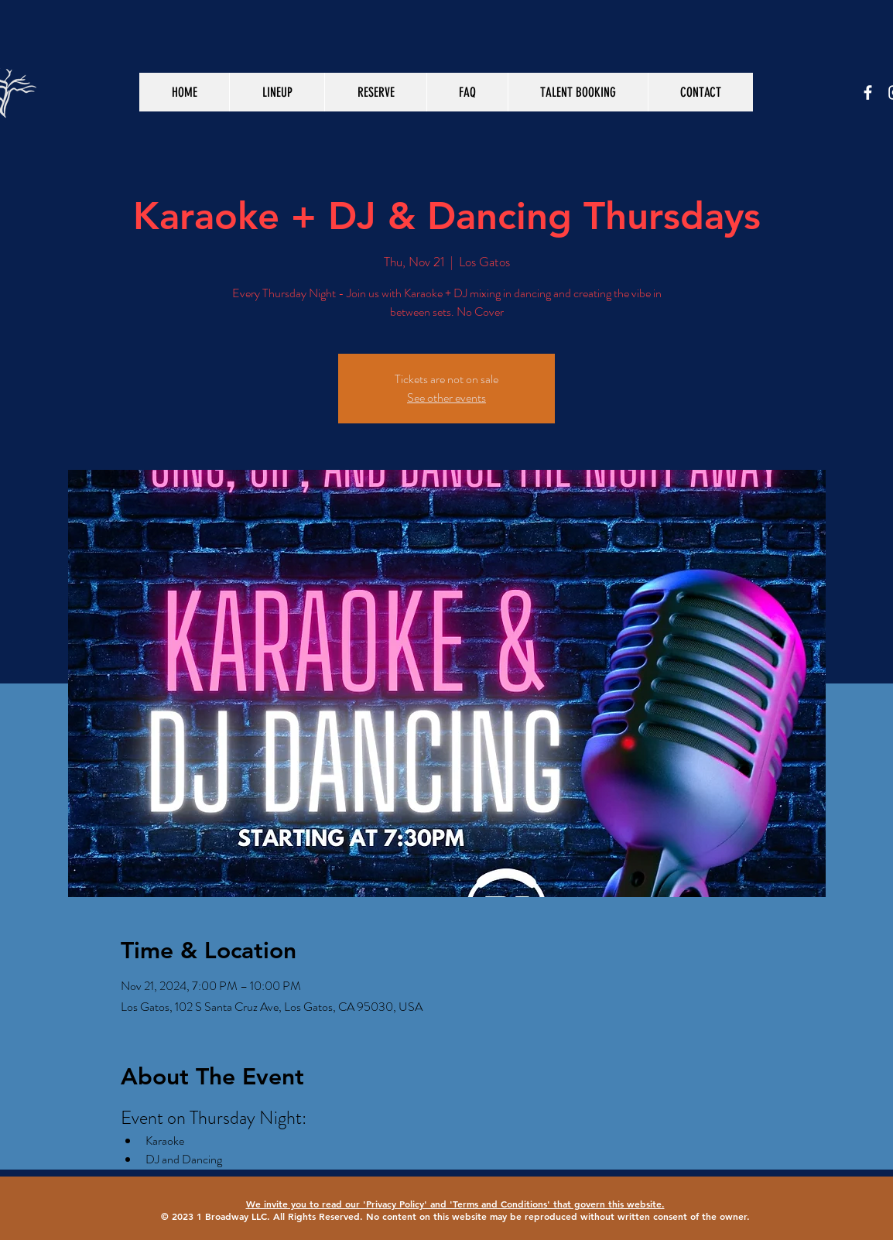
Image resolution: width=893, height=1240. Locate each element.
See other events (446, 397)
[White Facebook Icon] (868, 92)
